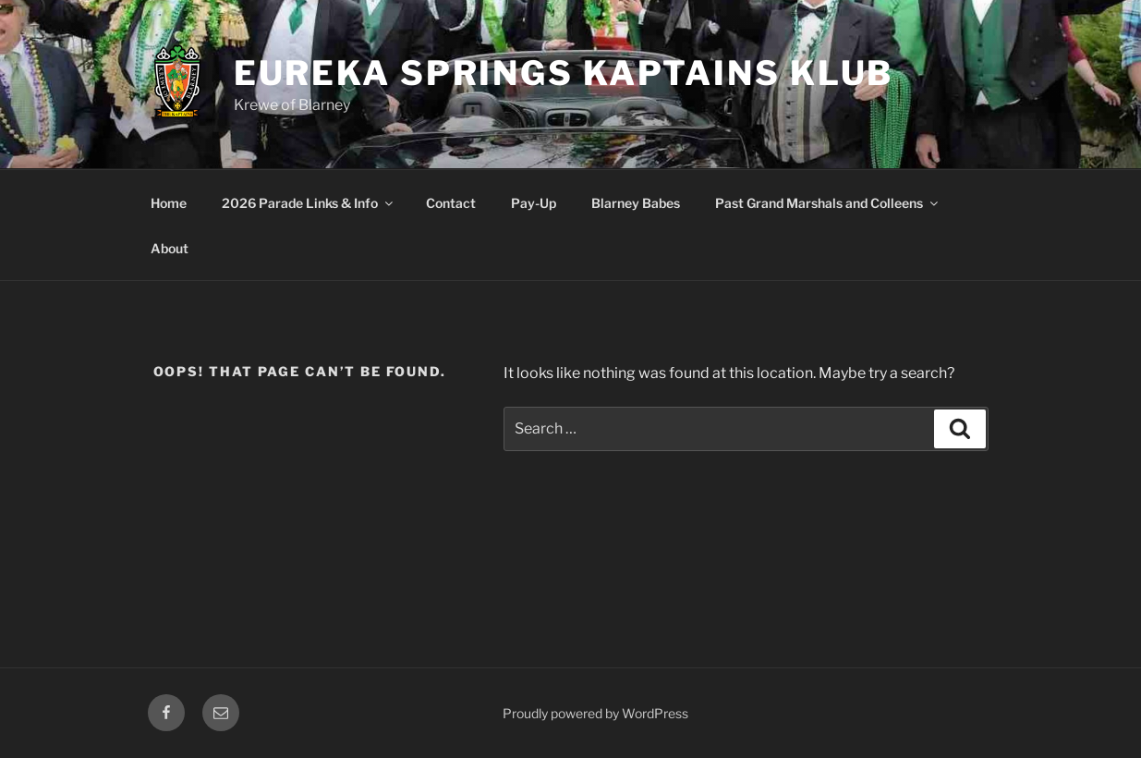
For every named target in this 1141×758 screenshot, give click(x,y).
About (169, 248)
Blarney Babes (635, 203)
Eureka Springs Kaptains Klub (564, 73)
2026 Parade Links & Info (308, 203)
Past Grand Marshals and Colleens (828, 203)
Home (169, 203)
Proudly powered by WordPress (595, 713)
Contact (451, 203)
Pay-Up (533, 203)
